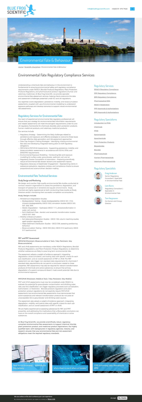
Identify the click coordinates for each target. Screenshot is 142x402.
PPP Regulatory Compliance (105, 93)
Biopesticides (99, 146)
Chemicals (98, 127)
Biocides (97, 150)
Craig (111, 173)
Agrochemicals (100, 138)
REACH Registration (102, 105)
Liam (109, 185)
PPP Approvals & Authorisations (106, 108)
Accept (113, 398)
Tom (111, 198)
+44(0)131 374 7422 (119, 9)
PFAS (96, 131)
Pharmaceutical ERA (102, 101)
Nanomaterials (99, 134)
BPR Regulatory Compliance (105, 97)
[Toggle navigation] (132, 9)
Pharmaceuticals (100, 154)
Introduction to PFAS (102, 123)
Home (20, 67)
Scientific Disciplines (32, 67)
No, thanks (122, 398)
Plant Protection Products (104, 142)
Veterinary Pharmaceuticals (104, 161)
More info (51, 399)
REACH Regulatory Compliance (106, 89)
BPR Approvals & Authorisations (106, 112)
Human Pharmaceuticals (103, 157)
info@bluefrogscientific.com (98, 9)
